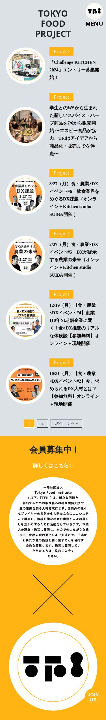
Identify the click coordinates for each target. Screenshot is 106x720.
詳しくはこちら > (53, 465)
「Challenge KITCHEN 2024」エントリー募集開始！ (74, 70)
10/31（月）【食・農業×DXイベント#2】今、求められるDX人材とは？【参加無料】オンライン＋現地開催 (74, 389)
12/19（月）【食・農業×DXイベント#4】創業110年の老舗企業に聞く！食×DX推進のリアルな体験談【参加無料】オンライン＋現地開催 (74, 324)
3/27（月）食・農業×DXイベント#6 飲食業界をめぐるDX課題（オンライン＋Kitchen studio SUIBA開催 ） (74, 199)
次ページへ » (66, 423)
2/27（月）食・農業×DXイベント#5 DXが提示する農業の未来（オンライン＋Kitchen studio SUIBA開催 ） (74, 259)
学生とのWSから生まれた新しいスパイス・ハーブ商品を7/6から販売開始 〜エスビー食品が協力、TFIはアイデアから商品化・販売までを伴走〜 (74, 130)
